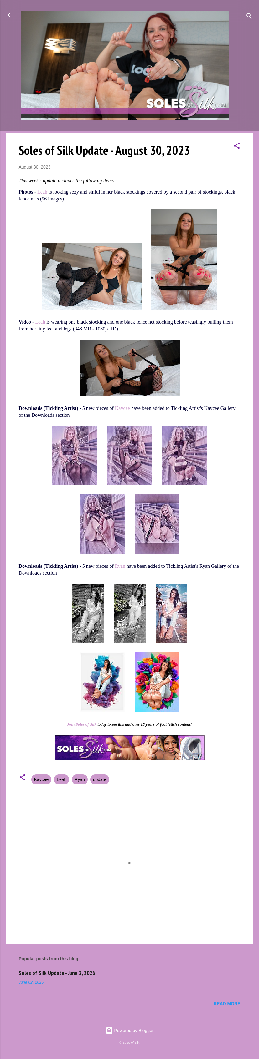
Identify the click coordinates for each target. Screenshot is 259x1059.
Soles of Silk (85, 724)
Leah (42, 191)
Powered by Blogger (130, 1030)
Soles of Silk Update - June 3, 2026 (57, 972)
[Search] (249, 17)
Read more (227, 1003)
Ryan (120, 566)
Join (71, 724)
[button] (237, 147)
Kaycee (122, 408)
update (99, 779)
